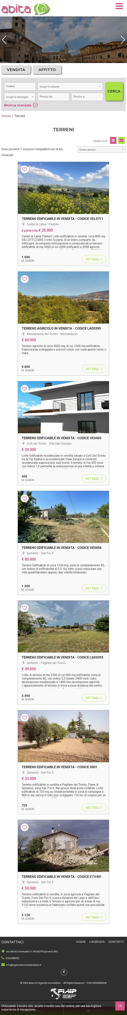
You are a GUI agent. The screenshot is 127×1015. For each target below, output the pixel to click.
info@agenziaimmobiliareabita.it (23, 965)
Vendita (16, 69)
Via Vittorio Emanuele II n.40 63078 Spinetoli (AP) (32, 951)
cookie (70, 1006)
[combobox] (70, 86)
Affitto (47, 69)
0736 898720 (12, 958)
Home (81, 941)
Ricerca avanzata (21, 105)
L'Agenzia (97, 941)
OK (120, 1006)
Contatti (116, 941)
